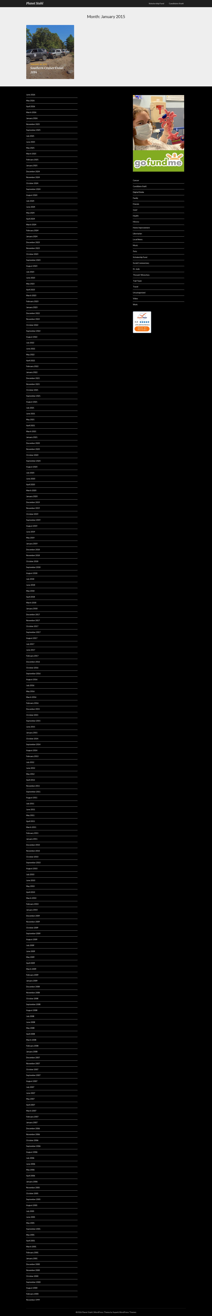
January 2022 (31, 372)
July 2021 (30, 408)
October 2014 (32, 738)
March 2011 (31, 827)
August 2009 (31, 939)
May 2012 (30, 774)
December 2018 (33, 549)
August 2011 (31, 797)
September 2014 (33, 744)
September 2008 (33, 1004)
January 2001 (31, 1258)
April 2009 (30, 963)
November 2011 (33, 786)
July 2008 (30, 1016)
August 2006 (31, 1152)
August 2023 (31, 266)
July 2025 (30, 136)
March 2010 (31, 898)
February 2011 (32, 833)
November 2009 (33, 921)
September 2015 (33, 721)
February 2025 (32, 159)
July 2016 (30, 685)
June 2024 (30, 207)
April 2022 (30, 360)
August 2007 (31, 1081)
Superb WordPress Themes (124, 1312)
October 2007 (32, 1069)
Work (135, 304)
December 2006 (33, 1128)
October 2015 (32, 715)
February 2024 (32, 230)
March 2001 (31, 1246)
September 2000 (33, 1282)
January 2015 (31, 732)
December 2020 (33, 443)
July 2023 (30, 272)
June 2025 (30, 142)
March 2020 (31, 490)
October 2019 (32, 514)
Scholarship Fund (140, 257)
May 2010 (30, 886)
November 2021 (33, 384)
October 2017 (32, 626)
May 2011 (30, 815)
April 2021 (30, 425)
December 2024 (33, 171)
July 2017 (30, 644)
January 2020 (31, 496)
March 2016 (31, 697)
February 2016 (32, 703)
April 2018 (30, 597)
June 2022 (30, 348)
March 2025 (31, 153)
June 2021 (30, 413)
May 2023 (30, 283)
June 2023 (30, 278)
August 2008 (31, 1010)
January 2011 (31, 839)
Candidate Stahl (176, 3)
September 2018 (33, 567)
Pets (135, 251)
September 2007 (33, 1075)
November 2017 (33, 620)
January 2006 (31, 1181)
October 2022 (32, 325)
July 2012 (30, 762)
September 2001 (33, 1229)
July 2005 (30, 1211)
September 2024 (33, 189)
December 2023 (33, 242)
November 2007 (33, 1063)
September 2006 (33, 1146)
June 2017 (30, 650)
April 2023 (30, 289)
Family (135, 198)
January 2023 (31, 307)
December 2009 (33, 916)
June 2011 (30, 809)
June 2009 (30, 951)
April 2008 (30, 1034)
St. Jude (136, 269)
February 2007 (32, 1116)
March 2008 (31, 1040)
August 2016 (31, 679)
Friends (136, 204)
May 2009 (30, 957)
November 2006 (33, 1134)
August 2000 (31, 1288)
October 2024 (32, 183)
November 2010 (33, 851)
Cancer (136, 180)
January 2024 (31, 236)
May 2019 (30, 537)
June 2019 (30, 532)
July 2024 (30, 201)
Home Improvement (141, 227)
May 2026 (30, 100)
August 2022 (31, 337)
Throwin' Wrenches (141, 275)
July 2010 (30, 874)
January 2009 (31, 981)
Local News (138, 239)
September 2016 (33, 673)
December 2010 (33, 845)
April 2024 (30, 219)
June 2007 (30, 1093)
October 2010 (32, 857)
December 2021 (33, 378)
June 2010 (30, 880)
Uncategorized (139, 292)
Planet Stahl (34, 3)
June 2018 (30, 585)
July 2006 (30, 1158)
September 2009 (33, 933)
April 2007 (30, 1105)
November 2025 (33, 124)
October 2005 (32, 1193)
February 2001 (32, 1252)
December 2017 (33, 614)
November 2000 (33, 1270)
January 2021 (31, 437)
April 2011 (30, 821)
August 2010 (31, 868)
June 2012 (30, 768)
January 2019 (31, 543)
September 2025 (33, 130)
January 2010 (31, 910)
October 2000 (32, 1276)
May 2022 (30, 354)
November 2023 (33, 248)
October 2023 (32, 254)
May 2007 (30, 1099)
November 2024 (33, 177)
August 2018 (31, 573)
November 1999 (33, 1300)
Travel (135, 286)
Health (136, 216)
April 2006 (30, 1175)
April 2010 (30, 892)
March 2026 (31, 112)
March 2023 (31, 295)
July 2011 (30, 803)
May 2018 (30, 591)
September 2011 (33, 791)
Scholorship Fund (156, 3)
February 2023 (32, 301)
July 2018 (30, 579)
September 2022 (33, 331)
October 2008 (32, 998)
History (136, 222)
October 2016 (32, 668)
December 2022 (33, 313)
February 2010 (32, 904)
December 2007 (33, 1057)
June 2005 (30, 1217)
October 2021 (32, 390)
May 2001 (30, 1235)
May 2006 (30, 1170)
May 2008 (30, 1028)
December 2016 (33, 662)
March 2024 (31, 224)
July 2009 (30, 945)
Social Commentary (141, 263)
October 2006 (32, 1140)
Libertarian (137, 233)
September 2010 (33, 862)
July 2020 (30, 473)
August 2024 (31, 195)
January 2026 (31, 118)
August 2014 (31, 750)
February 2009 (32, 975)
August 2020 (31, 467)
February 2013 (32, 756)
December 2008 (33, 986)
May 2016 (30, 691)
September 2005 (33, 1199)
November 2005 (33, 1187)
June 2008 (30, 1022)
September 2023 (33, 260)
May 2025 (30, 148)
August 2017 (31, 638)
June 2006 (30, 1164)
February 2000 (32, 1294)
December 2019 (33, 502)
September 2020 (33, 461)
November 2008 (33, 992)
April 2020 (30, 484)
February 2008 (32, 1046)
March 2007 (31, 1111)
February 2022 (32, 366)
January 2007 (31, 1122)
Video (135, 298)
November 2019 (33, 508)
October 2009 (32, 927)
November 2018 (33, 555)
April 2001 (30, 1240)
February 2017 (32, 656)
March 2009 (31, 969)
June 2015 (30, 727)
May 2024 (30, 213)
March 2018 (31, 602)
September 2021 (33, 396)
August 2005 (31, 1205)
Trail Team (137, 281)
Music (135, 245)
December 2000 (33, 1264)
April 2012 (30, 780)
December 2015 (33, 709)
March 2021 (31, 431)
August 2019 (31, 526)
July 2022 (30, 342)
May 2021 (30, 419)
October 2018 (32, 561)
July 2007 (30, 1087)
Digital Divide (138, 192)
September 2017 (33, 632)
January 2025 (31, 165)
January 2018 (31, 608)
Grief (135, 210)
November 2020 (33, 449)
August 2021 (31, 402)
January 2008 (31, 1051)
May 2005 (30, 1223)
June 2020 (30, 478)
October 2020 (32, 455)
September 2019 (33, 520)
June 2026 (30, 94)
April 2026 (30, 106)
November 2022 (33, 319)
